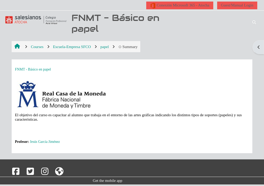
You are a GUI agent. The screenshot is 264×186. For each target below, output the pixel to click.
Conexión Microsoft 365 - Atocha (179, 6)
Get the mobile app (107, 181)
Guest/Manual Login (237, 5)
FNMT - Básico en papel (33, 69)
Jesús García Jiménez (45, 142)
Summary (127, 47)
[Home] (35, 20)
